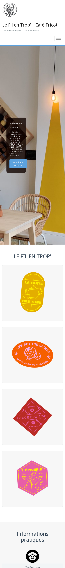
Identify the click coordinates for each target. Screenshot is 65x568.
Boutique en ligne (18, 163)
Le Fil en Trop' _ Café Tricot (29, 25)
